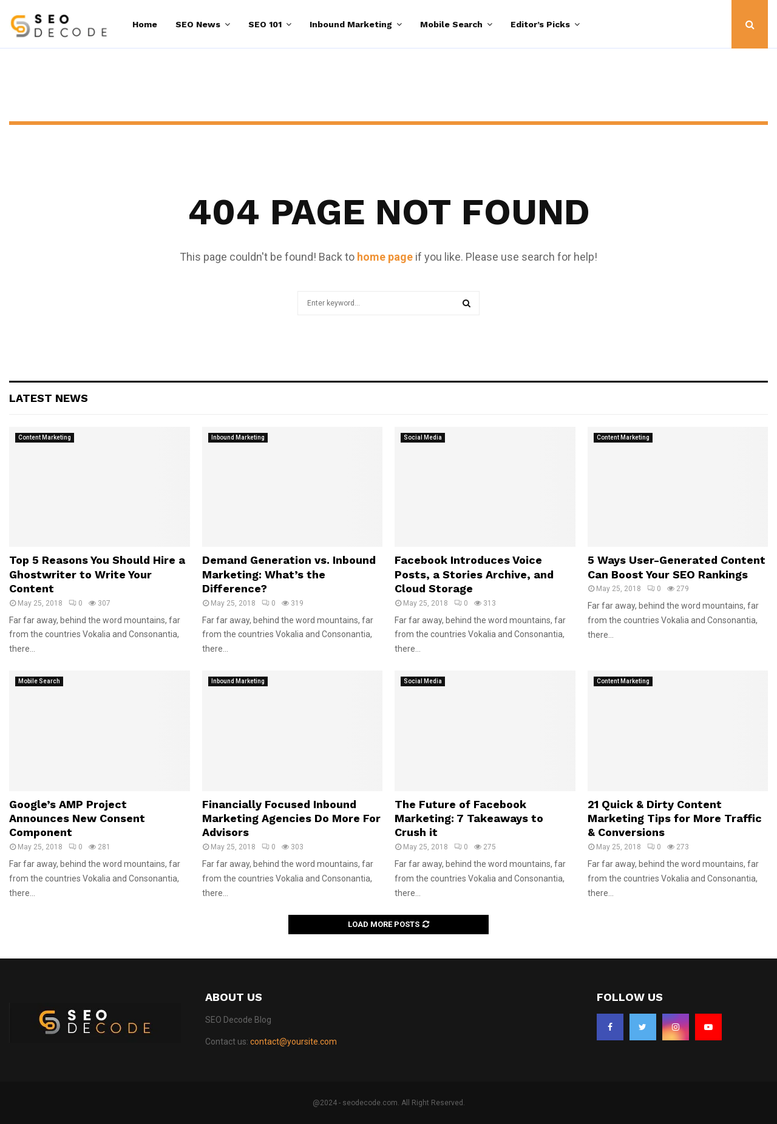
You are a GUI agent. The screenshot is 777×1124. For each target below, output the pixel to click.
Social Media (423, 437)
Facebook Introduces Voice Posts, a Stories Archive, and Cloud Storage (474, 574)
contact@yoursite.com (293, 1041)
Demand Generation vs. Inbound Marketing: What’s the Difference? (289, 574)
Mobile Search (451, 24)
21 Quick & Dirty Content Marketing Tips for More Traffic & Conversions (675, 818)
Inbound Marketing (351, 24)
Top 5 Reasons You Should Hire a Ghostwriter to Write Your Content (97, 574)
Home (144, 24)
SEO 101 (265, 24)
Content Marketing (44, 437)
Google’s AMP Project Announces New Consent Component (77, 818)
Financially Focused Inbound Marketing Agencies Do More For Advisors (291, 818)
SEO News (197, 24)
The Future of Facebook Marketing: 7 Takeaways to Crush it (469, 818)
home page (385, 256)
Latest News (48, 398)
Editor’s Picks (540, 24)
